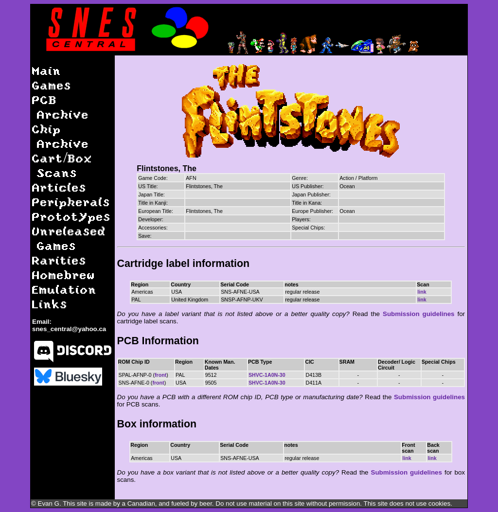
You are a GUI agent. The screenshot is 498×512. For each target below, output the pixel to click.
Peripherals (71, 202)
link (421, 292)
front (160, 375)
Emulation (64, 289)
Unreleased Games (69, 238)
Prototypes (71, 216)
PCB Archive (60, 106)
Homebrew (63, 274)
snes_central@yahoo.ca (69, 329)
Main (46, 70)
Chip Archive (60, 136)
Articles (59, 187)
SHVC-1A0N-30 (267, 375)
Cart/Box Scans (62, 165)
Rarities (59, 260)
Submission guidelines (418, 314)
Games (51, 85)
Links (50, 304)
